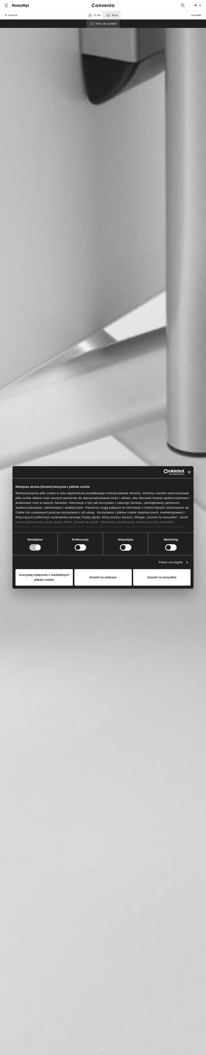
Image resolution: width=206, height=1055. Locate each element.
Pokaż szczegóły (171, 562)
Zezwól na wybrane (103, 577)
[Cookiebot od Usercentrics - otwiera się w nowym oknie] (166, 472)
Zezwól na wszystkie (162, 577)
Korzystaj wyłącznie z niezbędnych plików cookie (44, 577)
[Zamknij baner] (189, 472)
